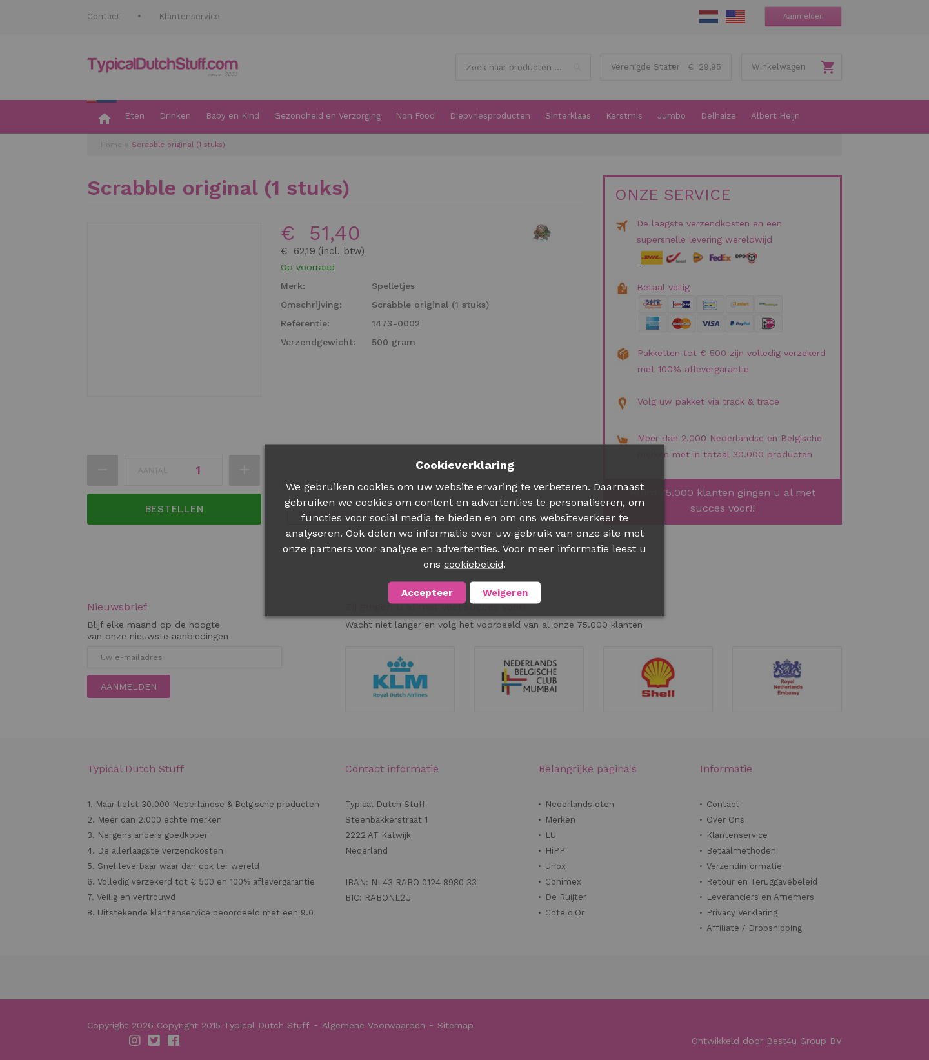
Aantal (153, 470)
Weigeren (505, 592)
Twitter (154, 1040)
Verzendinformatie (744, 866)
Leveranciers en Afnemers (760, 897)
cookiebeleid (473, 564)
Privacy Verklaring (741, 912)
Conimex (563, 881)
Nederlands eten (579, 804)
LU (550, 835)
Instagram (135, 1040)
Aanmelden (803, 16)
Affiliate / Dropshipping (754, 928)
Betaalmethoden (741, 850)
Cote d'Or (564, 912)
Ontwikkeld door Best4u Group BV (767, 1040)
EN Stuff (735, 16)
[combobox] (523, 67)
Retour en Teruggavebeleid (761, 881)
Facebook (174, 1040)
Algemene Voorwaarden (373, 1025)
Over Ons (725, 820)
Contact (103, 16)
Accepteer (427, 592)
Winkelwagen (779, 67)
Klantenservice (189, 16)
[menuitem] (102, 117)
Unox (555, 866)
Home (111, 145)
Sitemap (455, 1025)
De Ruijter (565, 897)
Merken (560, 820)
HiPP (555, 850)
